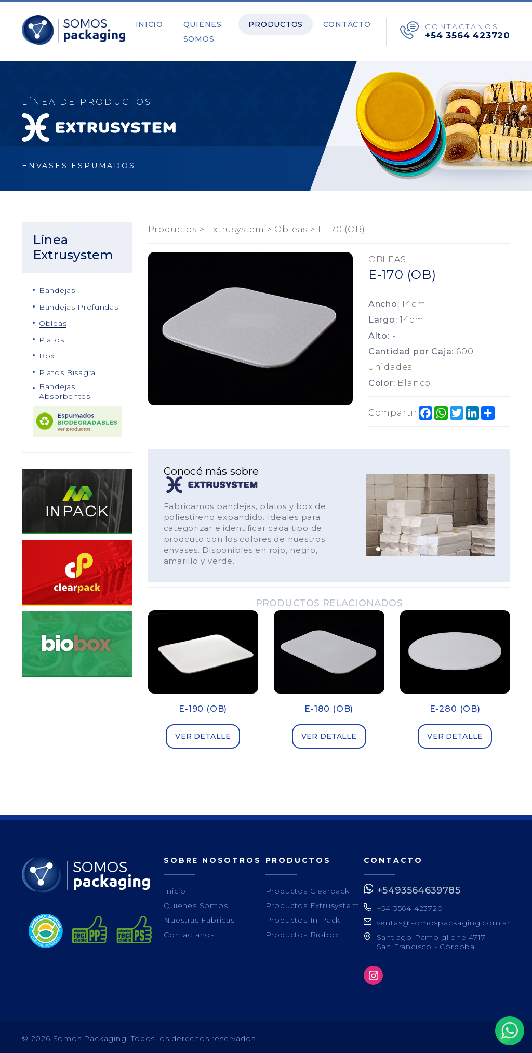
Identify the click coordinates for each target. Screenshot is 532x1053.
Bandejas (57, 287)
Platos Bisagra (67, 370)
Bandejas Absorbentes (64, 388)
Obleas (52, 320)
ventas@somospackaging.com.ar (443, 920)
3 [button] (397, 546)
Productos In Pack (303, 917)
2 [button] (387, 546)
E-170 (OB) (341, 227)
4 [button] (406, 546)
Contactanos (189, 931)
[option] (430, 513)
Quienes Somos (200, 30)
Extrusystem (235, 227)
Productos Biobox (302, 931)
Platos (51, 336)
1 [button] (378, 546)
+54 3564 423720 (467, 34)
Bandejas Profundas (78, 304)
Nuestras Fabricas (199, 917)
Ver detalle (203, 733)
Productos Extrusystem (312, 902)
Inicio (154, 23)
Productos (287, 23)
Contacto (351, 23)
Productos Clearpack (307, 887)
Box (47, 353)
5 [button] (416, 546)
